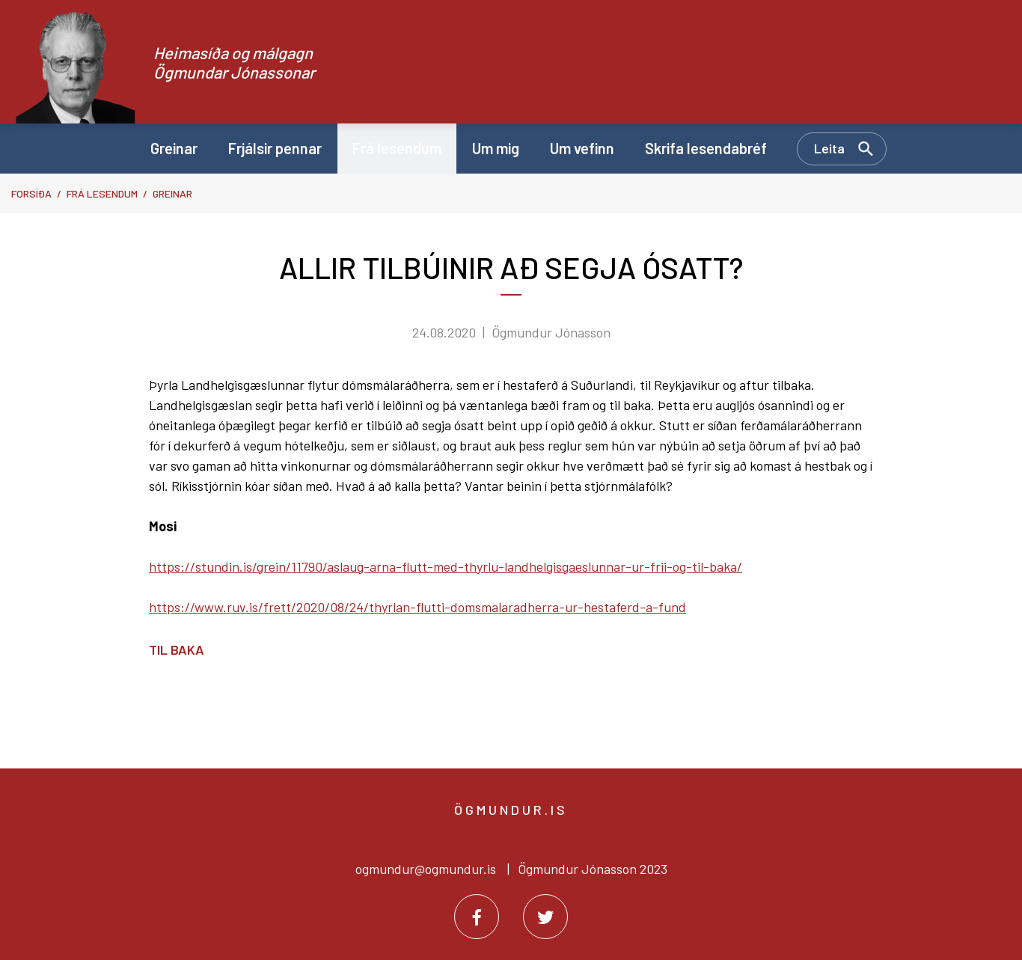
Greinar (172, 193)
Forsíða (31, 193)
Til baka (176, 649)
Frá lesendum (102, 193)
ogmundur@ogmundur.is (425, 868)
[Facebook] (476, 916)
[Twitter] (545, 916)
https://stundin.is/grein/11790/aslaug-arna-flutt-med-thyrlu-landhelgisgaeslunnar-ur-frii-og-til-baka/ (445, 566)
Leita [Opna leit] (829, 148)
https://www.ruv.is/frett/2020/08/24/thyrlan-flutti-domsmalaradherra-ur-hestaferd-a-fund (417, 607)
